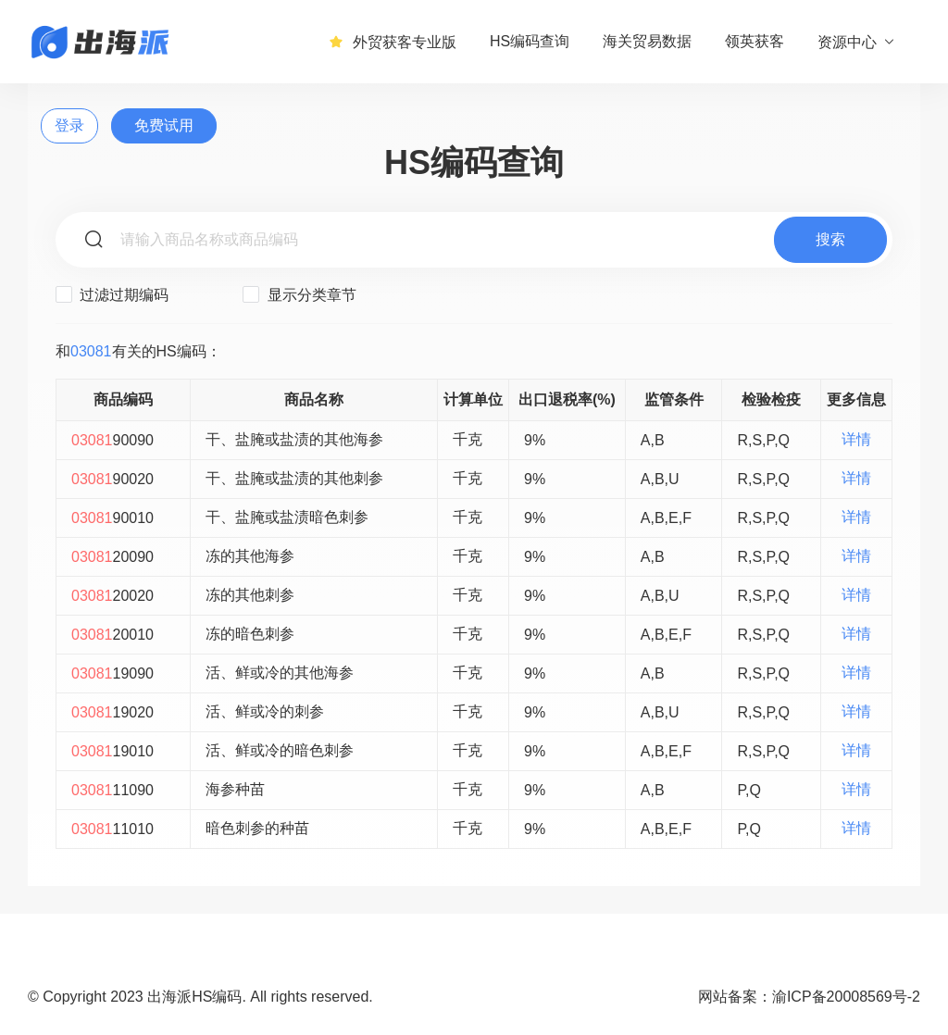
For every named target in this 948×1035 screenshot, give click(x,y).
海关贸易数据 (647, 41)
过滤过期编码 (112, 294)
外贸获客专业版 (392, 41)
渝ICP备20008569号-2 (846, 996)
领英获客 (754, 41)
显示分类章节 (299, 294)
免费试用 (163, 125)
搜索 (830, 239)
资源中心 (856, 41)
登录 (69, 125)
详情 (856, 439)
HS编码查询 (529, 41)
